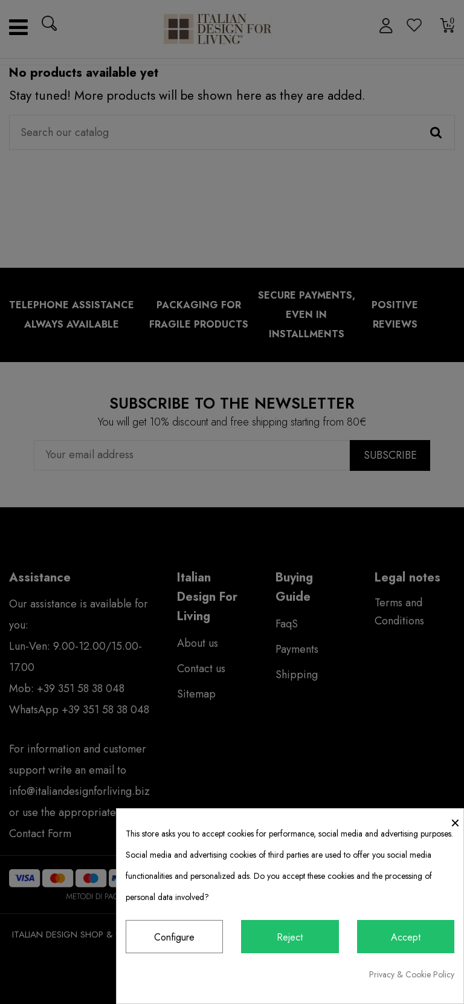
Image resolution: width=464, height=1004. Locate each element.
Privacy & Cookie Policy (411, 974)
